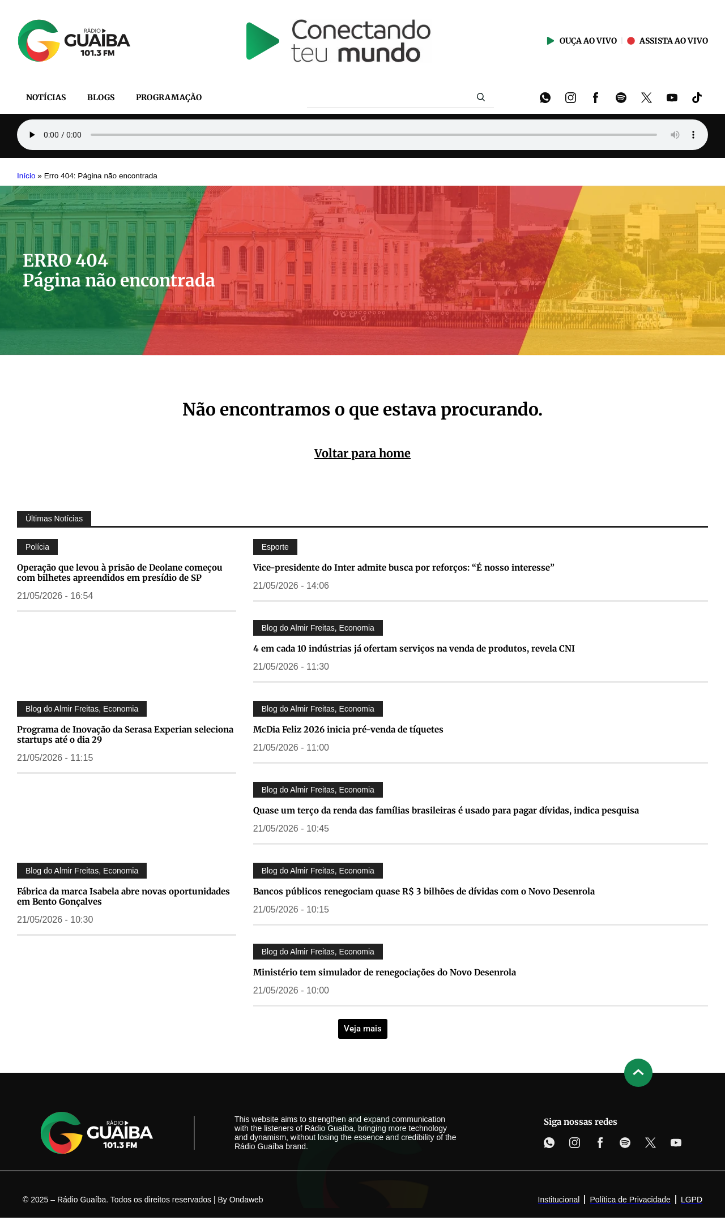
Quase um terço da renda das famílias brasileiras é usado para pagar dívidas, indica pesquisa (446, 810)
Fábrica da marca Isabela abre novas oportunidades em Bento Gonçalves (123, 896)
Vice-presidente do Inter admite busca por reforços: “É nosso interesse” (404, 567)
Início (26, 176)
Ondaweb (246, 1199)
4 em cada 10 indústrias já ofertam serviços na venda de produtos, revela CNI (414, 648)
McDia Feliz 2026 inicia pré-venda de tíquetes (348, 729)
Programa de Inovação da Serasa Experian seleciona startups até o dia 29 (125, 734)
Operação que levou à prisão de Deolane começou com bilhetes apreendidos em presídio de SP (120, 572)
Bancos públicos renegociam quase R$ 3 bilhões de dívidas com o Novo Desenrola (424, 891)
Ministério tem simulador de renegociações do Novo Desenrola (384, 972)
